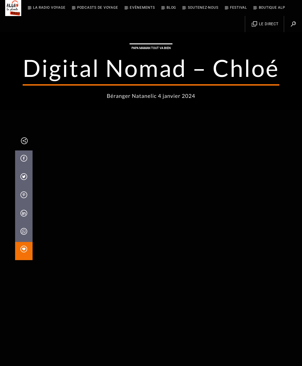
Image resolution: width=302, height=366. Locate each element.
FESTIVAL (238, 7)
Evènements (142, 7)
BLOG (171, 7)
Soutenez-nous (203, 7)
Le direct (265, 24)
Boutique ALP (272, 7)
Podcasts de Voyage (97, 7)
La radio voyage (49, 7)
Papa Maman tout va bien (151, 95)
